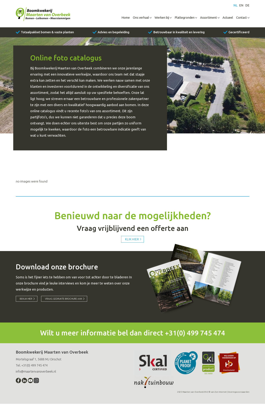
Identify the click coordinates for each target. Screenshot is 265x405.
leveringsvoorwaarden (238, 393)
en (241, 6)
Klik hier (132, 240)
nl (235, 6)
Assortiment (208, 18)
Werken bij (162, 18)
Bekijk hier (26, 300)
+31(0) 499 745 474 (195, 334)
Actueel (228, 18)
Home (125, 18)
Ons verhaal (141, 18)
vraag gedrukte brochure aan (64, 300)
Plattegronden (185, 18)
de (247, 6)
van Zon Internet (219, 393)
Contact (241, 18)
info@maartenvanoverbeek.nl (36, 372)
